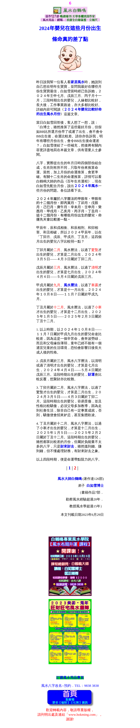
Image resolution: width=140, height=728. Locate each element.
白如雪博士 (95, 485)
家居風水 (77, 82)
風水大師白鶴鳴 (70, 479)
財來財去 (67, 446)
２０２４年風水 (86, 186)
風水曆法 (71, 285)
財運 (91, 374)
